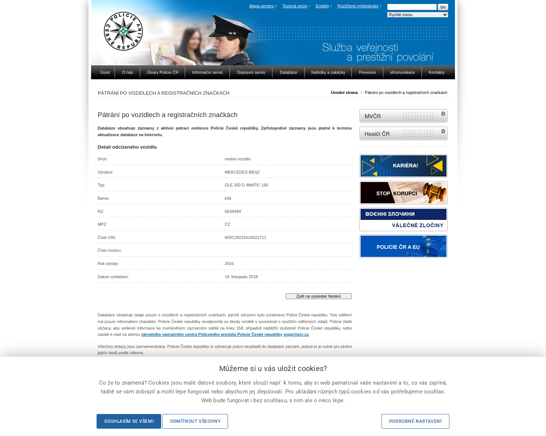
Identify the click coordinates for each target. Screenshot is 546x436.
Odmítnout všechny (195, 421)
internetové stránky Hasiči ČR (403, 133)
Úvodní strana (344, 92)
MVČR (403, 116)
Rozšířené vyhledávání (358, 6)
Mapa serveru (261, 6)
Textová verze (294, 6)
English (322, 6)
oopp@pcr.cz (296, 334)
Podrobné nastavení (415, 421)
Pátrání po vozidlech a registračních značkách (406, 92)
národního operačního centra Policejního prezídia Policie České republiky (211, 334)
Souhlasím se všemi (128, 421)
